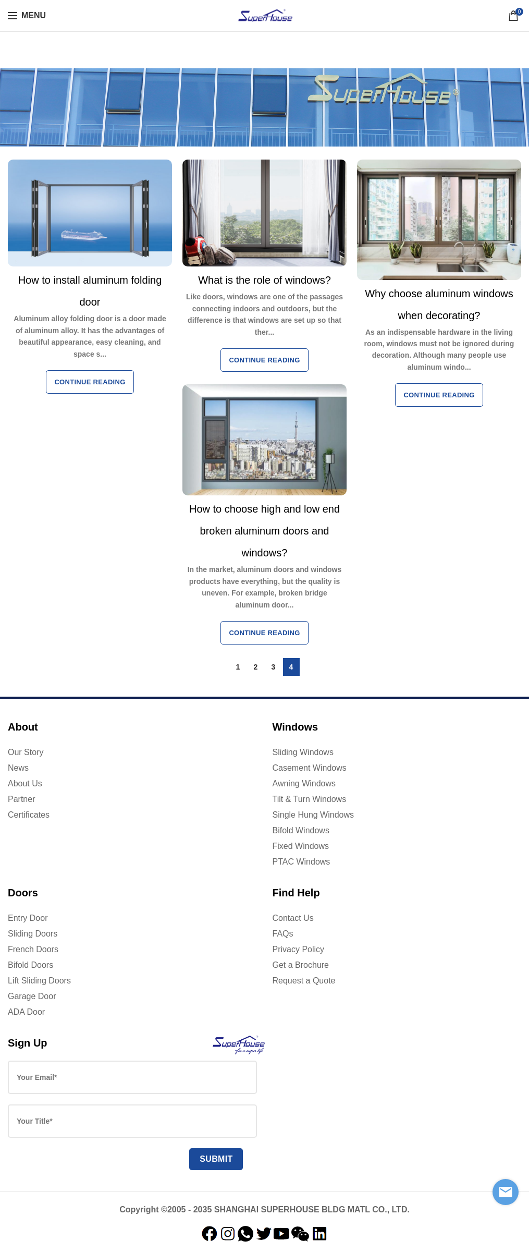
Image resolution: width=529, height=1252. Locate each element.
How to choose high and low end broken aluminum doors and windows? (264, 530)
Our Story (25, 752)
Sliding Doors (32, 933)
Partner (21, 799)
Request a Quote (304, 980)
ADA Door (26, 1011)
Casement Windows (310, 767)
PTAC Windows (301, 861)
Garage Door (32, 996)
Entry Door (27, 918)
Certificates (29, 814)
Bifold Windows (301, 830)
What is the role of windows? (264, 280)
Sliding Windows (303, 752)
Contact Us (293, 918)
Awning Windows (304, 783)
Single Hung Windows (313, 814)
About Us (25, 783)
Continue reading (89, 382)
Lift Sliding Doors (39, 980)
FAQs (283, 933)
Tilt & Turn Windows (310, 799)
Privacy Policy (299, 949)
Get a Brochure (301, 965)
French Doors (33, 949)
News (18, 767)
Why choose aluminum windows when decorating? (439, 304)
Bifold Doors (30, 965)
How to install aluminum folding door (90, 291)
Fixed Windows (301, 846)
